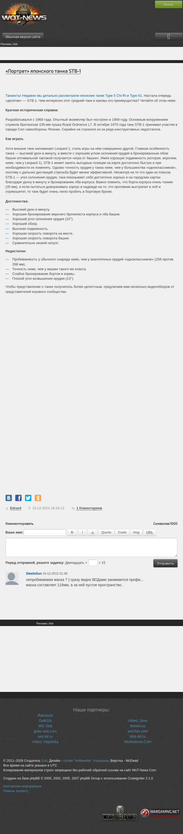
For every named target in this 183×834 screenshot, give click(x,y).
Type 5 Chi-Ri (115, 96)
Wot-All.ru (138, 736)
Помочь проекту (15, 791)
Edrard (15, 508)
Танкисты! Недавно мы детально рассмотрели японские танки (55, 96)
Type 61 (136, 96)
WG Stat (45, 726)
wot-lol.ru (45, 736)
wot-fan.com (138, 731)
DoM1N (45, 721)
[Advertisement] (91, 53)
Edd (44, 761)
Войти (168, 4)
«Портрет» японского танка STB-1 (43, 71)
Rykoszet (45, 715)
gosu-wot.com (45, 731)
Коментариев (89, 508)
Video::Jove (137, 721)
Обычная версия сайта (23, 37)
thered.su (137, 726)
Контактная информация (22, 786)
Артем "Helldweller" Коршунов (85, 761)
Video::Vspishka (45, 742)
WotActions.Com (137, 742)
